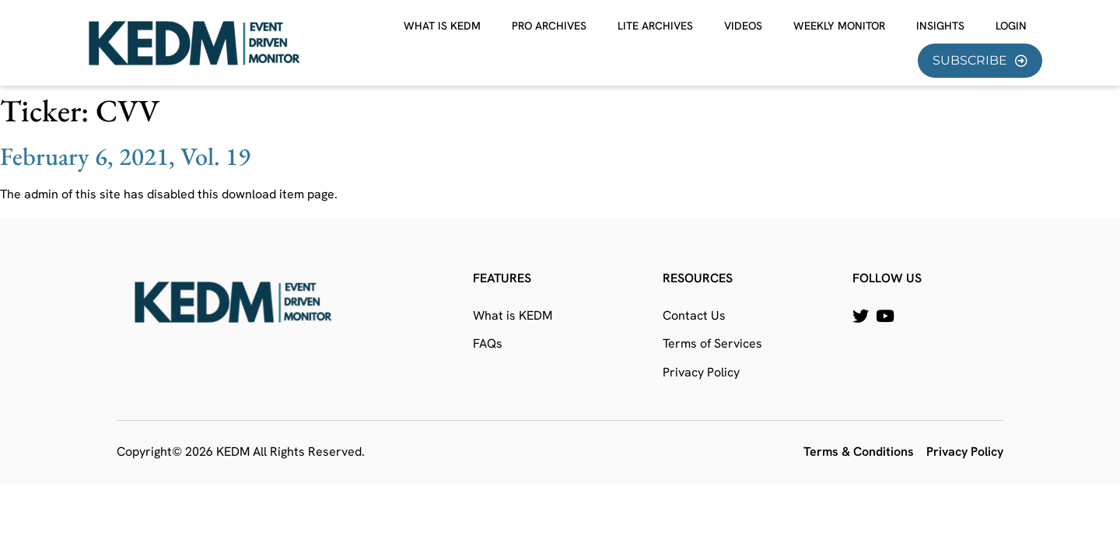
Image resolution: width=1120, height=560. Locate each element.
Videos (743, 26)
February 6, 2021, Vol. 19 (125, 156)
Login (1011, 26)
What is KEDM (442, 26)
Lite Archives (655, 26)
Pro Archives (549, 26)
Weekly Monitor (839, 26)
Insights (940, 26)
